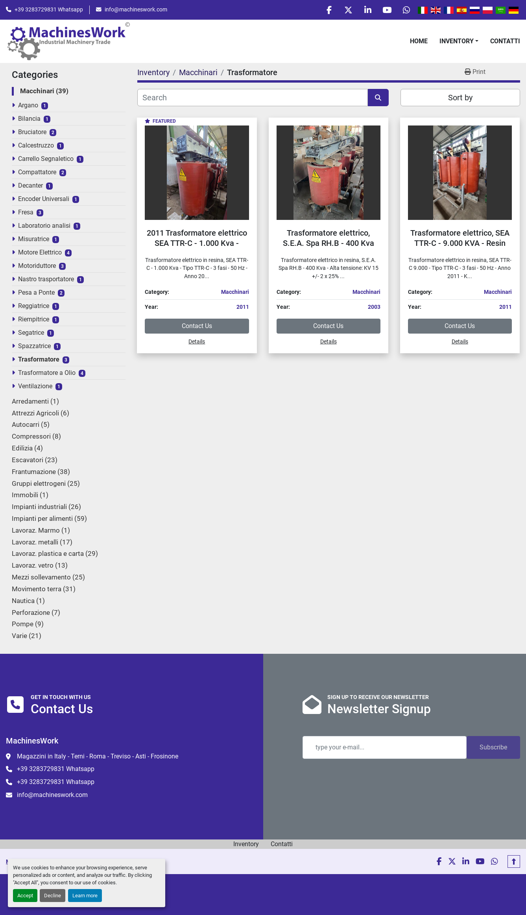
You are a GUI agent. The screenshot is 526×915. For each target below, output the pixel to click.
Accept (25, 895)
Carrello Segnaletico (46, 159)
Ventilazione (35, 387)
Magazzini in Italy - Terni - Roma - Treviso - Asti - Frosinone (97, 756)
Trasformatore (38, 360)
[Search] (252, 98)
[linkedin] (366, 10)
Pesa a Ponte (36, 293)
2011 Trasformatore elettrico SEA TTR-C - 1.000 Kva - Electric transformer (197, 244)
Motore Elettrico (40, 253)
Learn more (85, 895)
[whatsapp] (406, 10)
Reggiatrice (33, 306)
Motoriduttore (37, 266)
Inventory (456, 41)
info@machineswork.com (136, 10)
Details (196, 342)
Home (419, 41)
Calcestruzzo (36, 146)
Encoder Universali (43, 199)
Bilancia (29, 119)
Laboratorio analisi (44, 226)
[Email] (385, 747)
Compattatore (37, 173)
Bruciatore (32, 133)
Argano (28, 106)
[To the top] (514, 861)
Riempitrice (33, 320)
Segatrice (31, 333)
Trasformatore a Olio (47, 373)
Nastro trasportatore (46, 280)
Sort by (460, 98)
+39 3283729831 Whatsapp (49, 10)
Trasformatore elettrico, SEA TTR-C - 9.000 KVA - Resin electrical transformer (459, 244)
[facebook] (326, 10)
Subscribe (493, 747)
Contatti (505, 41)
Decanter (30, 186)
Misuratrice (33, 240)
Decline (52, 895)
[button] (458, 41)
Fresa (25, 213)
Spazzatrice (34, 347)
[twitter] (346, 10)
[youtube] (386, 10)
